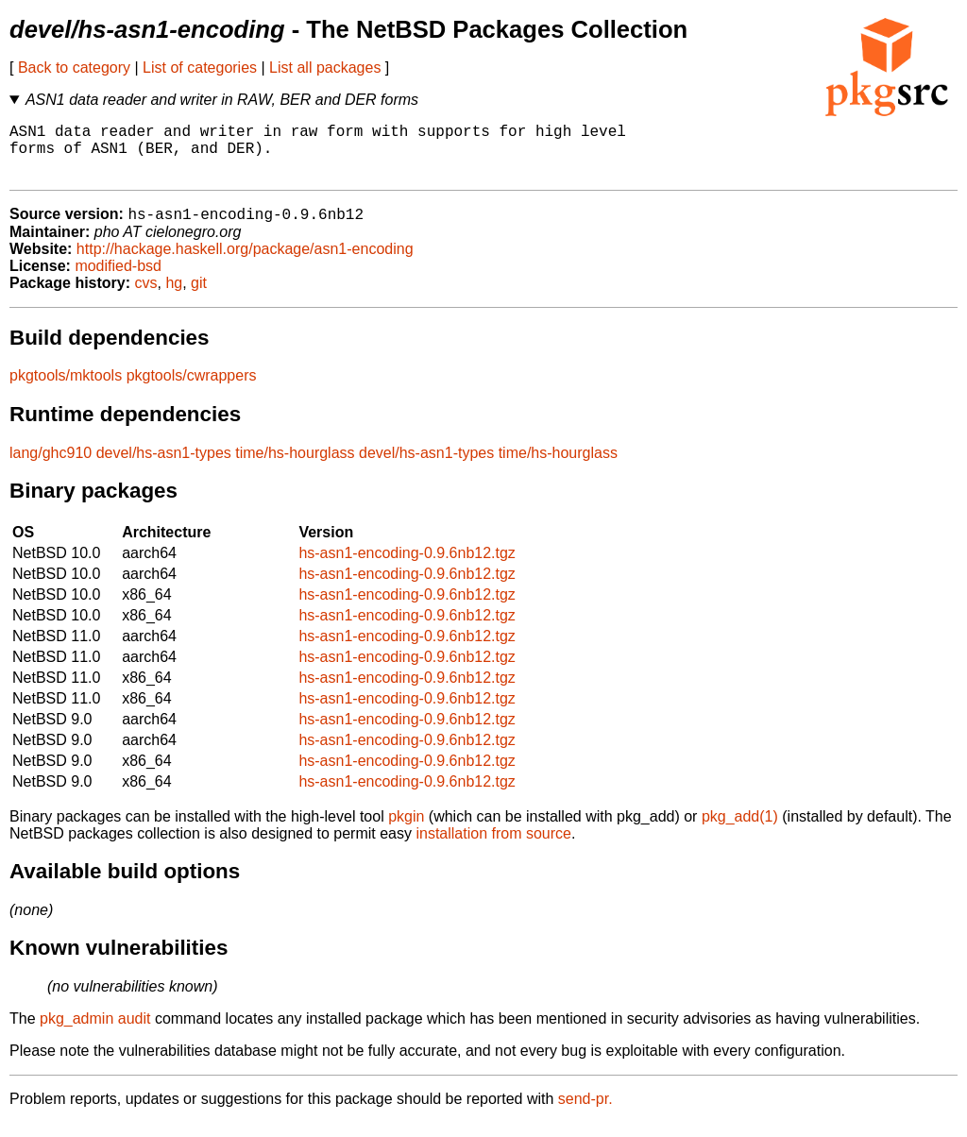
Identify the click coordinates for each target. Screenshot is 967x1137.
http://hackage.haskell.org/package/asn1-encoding (245, 263)
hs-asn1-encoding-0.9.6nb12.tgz (407, 567)
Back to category (74, 67)
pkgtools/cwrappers (192, 390)
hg (173, 297)
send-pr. (585, 1113)
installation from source (493, 848)
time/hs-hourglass (294, 467)
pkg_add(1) (740, 831)
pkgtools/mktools (65, 390)
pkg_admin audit (95, 1033)
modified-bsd (118, 280)
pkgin (406, 831)
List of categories (200, 67)
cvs (146, 297)
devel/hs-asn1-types (163, 467)
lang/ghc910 (50, 467)
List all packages (325, 67)
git (199, 297)
